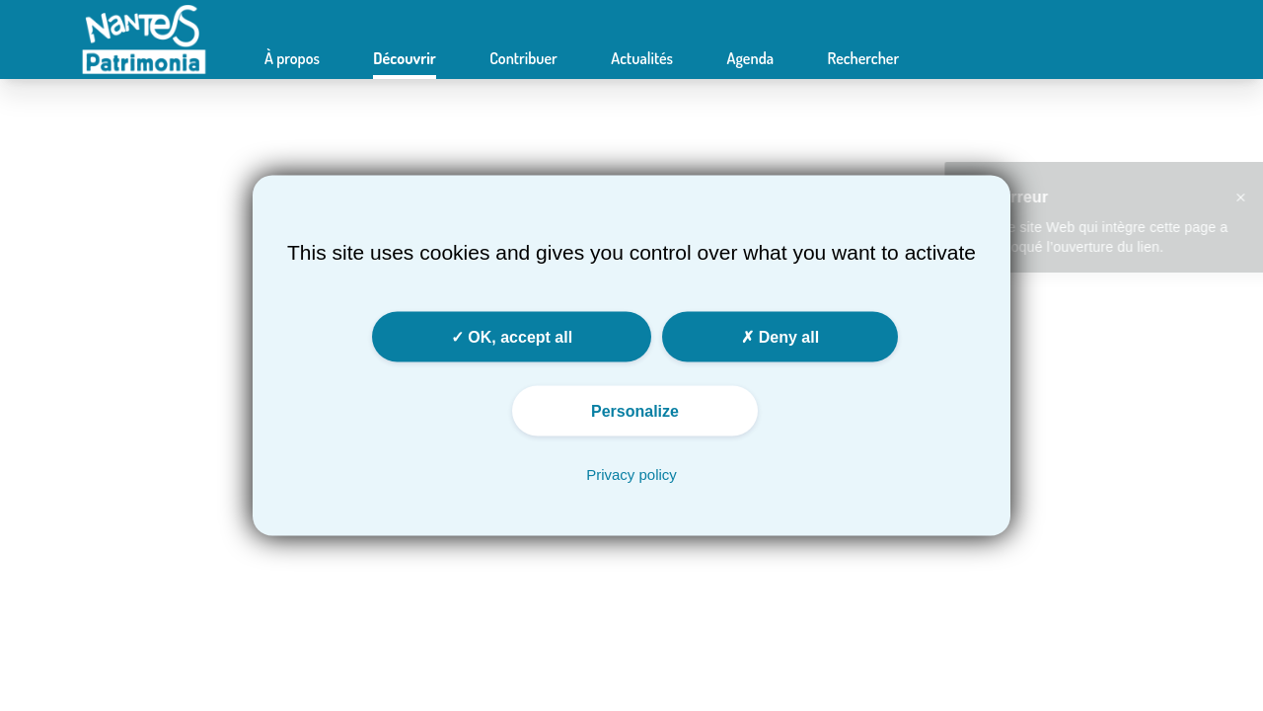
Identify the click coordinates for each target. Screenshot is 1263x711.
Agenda (750, 58)
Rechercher (863, 58)
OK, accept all (511, 337)
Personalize (635, 411)
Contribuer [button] (523, 58)
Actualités (642, 58)
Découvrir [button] (404, 58)
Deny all (780, 337)
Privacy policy (631, 474)
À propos (292, 58)
